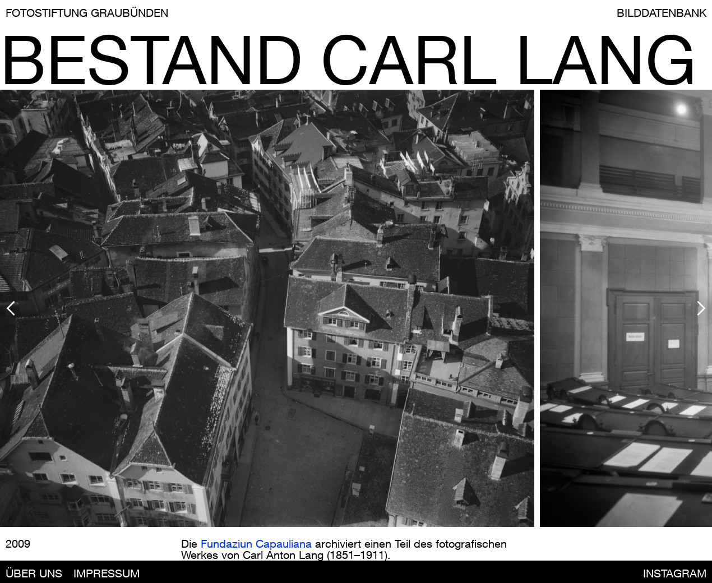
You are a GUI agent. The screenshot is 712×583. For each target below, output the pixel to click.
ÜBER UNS (34, 573)
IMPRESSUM (106, 573)
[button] (92, 308)
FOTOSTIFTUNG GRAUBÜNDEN (87, 12)
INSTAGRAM (674, 573)
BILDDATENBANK (661, 12)
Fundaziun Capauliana (256, 543)
